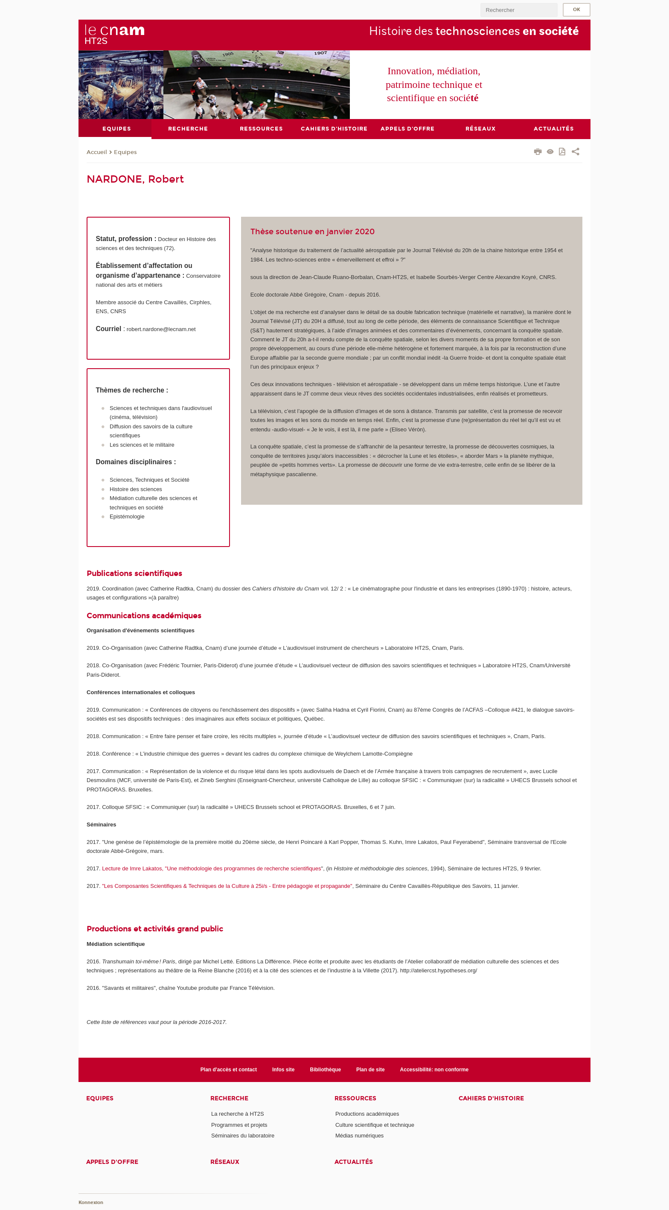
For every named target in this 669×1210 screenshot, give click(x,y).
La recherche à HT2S (237, 1114)
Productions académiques (367, 1114)
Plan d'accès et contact (229, 1069)
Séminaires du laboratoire (242, 1135)
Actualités (353, 1162)
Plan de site (370, 1069)
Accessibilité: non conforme (434, 1069)
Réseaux (224, 1162)
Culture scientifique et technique (374, 1124)
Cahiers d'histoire (491, 1098)
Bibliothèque (325, 1069)
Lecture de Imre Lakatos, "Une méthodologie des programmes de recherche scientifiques (211, 868)
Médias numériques (359, 1135)
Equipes (125, 151)
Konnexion (91, 1202)
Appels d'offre (112, 1162)
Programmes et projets (239, 1124)
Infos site (283, 1069)
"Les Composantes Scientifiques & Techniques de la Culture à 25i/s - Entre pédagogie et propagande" (226, 885)
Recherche (229, 1098)
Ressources (355, 1098)
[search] (518, 10)
